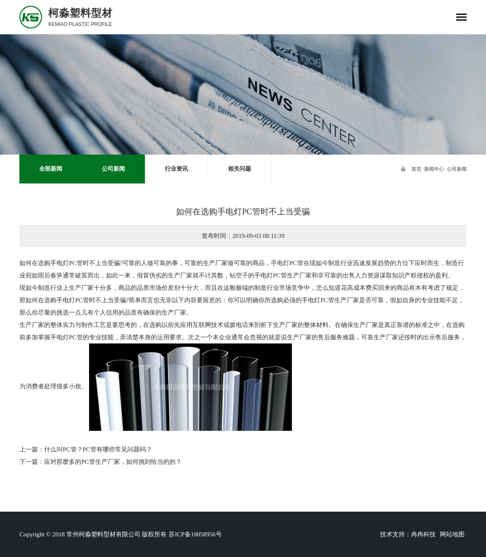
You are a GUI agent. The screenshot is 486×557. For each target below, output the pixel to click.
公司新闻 (457, 169)
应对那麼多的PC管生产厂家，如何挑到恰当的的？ (112, 461)
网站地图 (452, 534)
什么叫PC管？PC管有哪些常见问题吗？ (98, 449)
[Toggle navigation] (461, 18)
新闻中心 (434, 169)
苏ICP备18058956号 (195, 534)
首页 (416, 169)
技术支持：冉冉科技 (408, 534)
